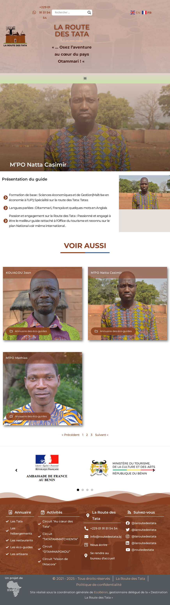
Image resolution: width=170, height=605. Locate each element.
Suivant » (101, 435)
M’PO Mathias (16, 358)
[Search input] (70, 12)
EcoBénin (101, 592)
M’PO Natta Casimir (106, 273)
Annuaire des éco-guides (31, 331)
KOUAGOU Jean (18, 273)
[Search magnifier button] (89, 12)
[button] (85, 78)
